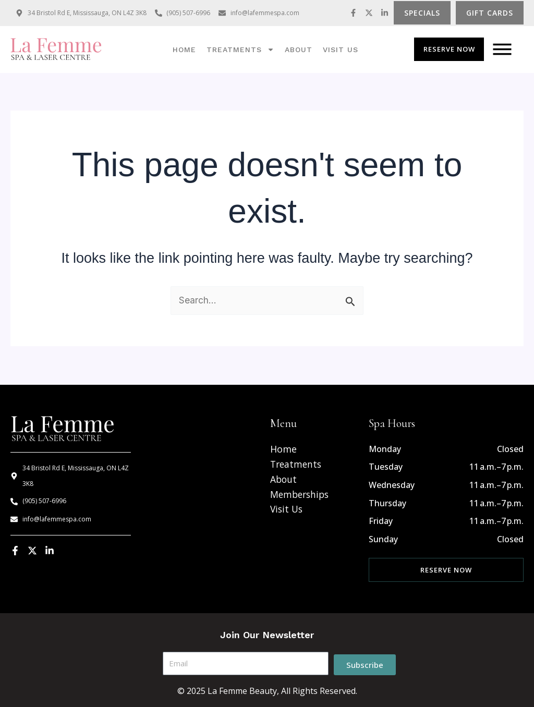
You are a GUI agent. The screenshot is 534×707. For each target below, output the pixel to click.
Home (184, 49)
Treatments (240, 49)
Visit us (340, 49)
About (298, 49)
